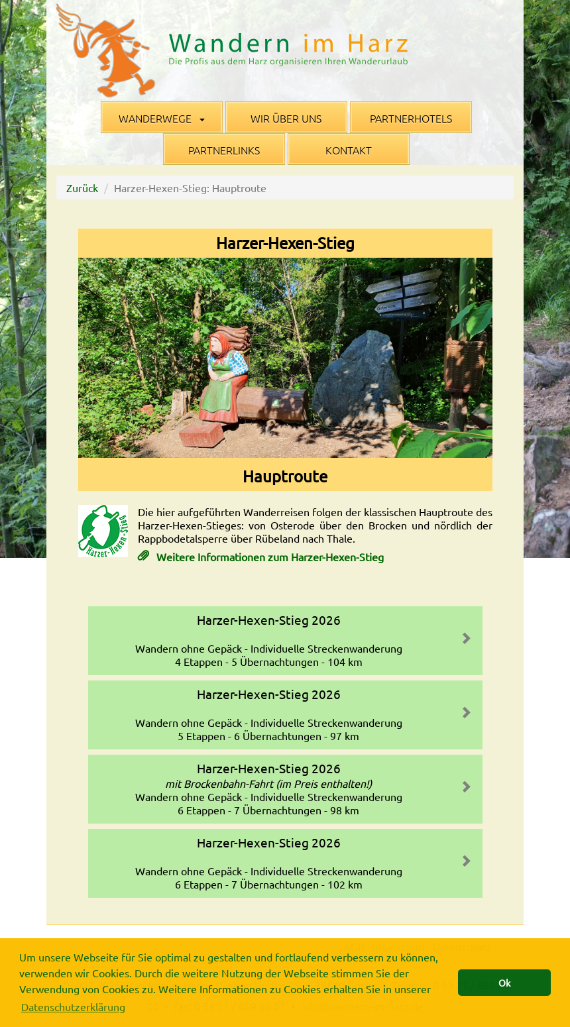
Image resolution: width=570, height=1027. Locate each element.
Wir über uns (286, 118)
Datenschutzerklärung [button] (73, 1006)
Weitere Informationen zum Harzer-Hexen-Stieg (269, 556)
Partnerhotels (411, 118)
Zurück (82, 187)
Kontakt (348, 149)
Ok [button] (504, 983)
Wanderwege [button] (162, 118)
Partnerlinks (224, 149)
